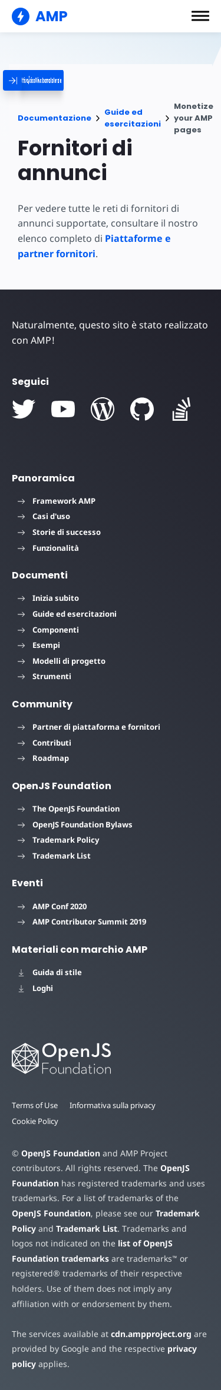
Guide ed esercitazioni (132, 118)
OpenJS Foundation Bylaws (75, 824)
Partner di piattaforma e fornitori (89, 726)
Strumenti (44, 676)
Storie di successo (59, 532)
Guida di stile (50, 972)
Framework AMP (56, 501)
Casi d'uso (44, 516)
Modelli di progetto (61, 661)
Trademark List (54, 855)
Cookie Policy (35, 1121)
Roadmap (43, 758)
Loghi (35, 988)
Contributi (44, 742)
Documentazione (54, 118)
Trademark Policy (58, 839)
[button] (200, 16)
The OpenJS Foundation (69, 808)
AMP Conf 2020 (52, 906)
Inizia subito (48, 598)
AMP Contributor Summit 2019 (82, 921)
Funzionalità (48, 548)
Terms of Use (35, 1105)
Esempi (39, 645)
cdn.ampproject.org (147, 1333)
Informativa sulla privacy (115, 1105)
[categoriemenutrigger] (76, 80)
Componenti (48, 629)
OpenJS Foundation (60, 1153)
